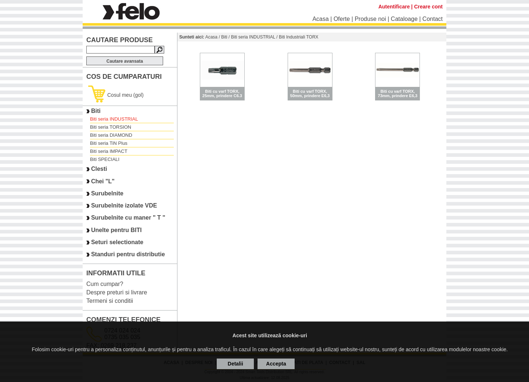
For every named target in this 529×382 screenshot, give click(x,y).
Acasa (320, 19)
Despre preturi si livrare (116, 292)
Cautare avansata (125, 61)
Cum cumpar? (104, 284)
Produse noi (370, 19)
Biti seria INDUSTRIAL (114, 119)
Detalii (235, 364)
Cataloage (404, 19)
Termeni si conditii (109, 301)
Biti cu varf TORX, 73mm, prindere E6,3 (398, 93)
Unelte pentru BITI (116, 230)
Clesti (99, 169)
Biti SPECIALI (104, 159)
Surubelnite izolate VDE (124, 205)
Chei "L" (103, 181)
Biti (96, 111)
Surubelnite (107, 193)
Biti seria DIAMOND (111, 135)
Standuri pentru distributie (128, 254)
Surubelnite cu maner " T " (128, 218)
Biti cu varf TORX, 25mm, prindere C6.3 (222, 93)
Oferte (342, 19)
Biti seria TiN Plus (108, 143)
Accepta (276, 364)
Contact (432, 19)
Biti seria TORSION (110, 127)
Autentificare (394, 7)
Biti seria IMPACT (108, 151)
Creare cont (428, 7)
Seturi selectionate (117, 242)
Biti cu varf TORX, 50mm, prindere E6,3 (310, 93)
